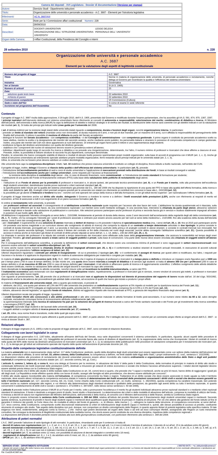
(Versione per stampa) (129, 5)
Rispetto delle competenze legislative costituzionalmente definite (43, 348)
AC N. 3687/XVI (42, 16)
